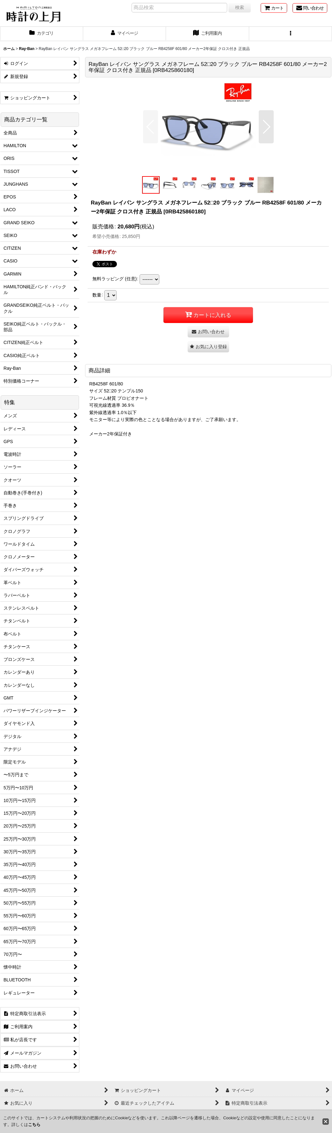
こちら (34, 1124)
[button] (290, 34)
